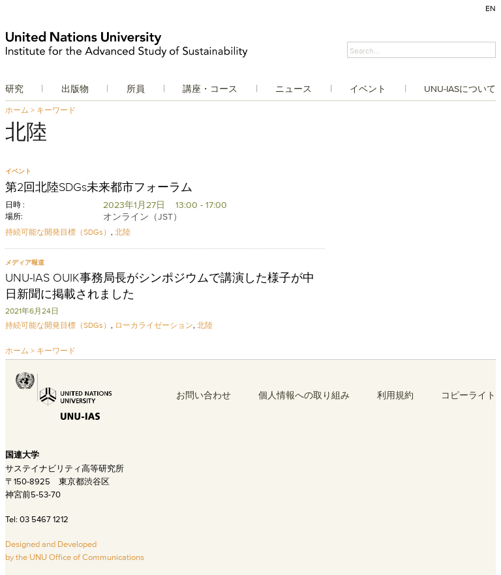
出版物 (75, 89)
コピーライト (468, 395)
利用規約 (395, 395)
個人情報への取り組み (304, 395)
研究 (14, 89)
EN (490, 8)
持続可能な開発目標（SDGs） (58, 231)
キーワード (56, 109)
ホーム (17, 109)
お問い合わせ (203, 395)
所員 (136, 89)
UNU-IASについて (460, 89)
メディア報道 (24, 262)
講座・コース (210, 89)
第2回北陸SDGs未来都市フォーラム (98, 187)
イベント (368, 89)
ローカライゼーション (154, 325)
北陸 (122, 231)
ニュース (293, 89)
